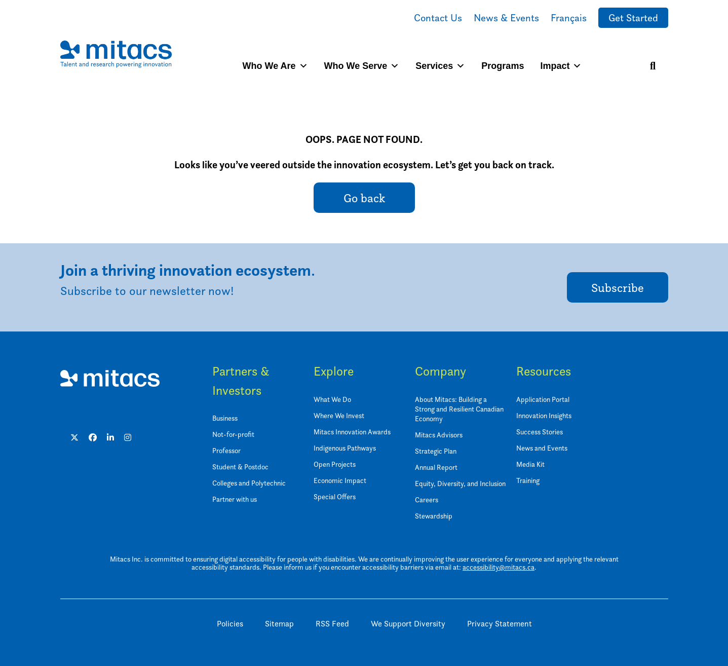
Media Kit (530, 464)
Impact (561, 66)
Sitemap (279, 623)
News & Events (506, 18)
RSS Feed (332, 623)
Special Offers (335, 496)
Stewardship (433, 515)
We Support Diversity (408, 623)
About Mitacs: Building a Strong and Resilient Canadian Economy (459, 409)
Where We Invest (339, 415)
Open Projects (335, 464)
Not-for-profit (233, 434)
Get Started (633, 18)
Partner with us (234, 499)
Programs (502, 66)
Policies (230, 623)
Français (569, 18)
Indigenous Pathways (345, 447)
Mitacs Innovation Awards (352, 431)
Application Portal (542, 399)
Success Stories (539, 431)
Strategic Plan (435, 451)
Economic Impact (340, 480)
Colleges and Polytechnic (249, 482)
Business (225, 418)
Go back (364, 198)
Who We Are (275, 66)
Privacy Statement (499, 623)
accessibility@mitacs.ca (498, 567)
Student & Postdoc (240, 466)
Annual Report (436, 467)
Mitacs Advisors (439, 434)
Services (440, 66)
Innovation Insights (543, 415)
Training (528, 480)
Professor (226, 450)
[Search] (653, 66)
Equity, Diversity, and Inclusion (460, 483)
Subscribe (617, 287)
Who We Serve (362, 66)
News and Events (541, 447)
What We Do (332, 399)
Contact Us (438, 18)
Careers (426, 499)
